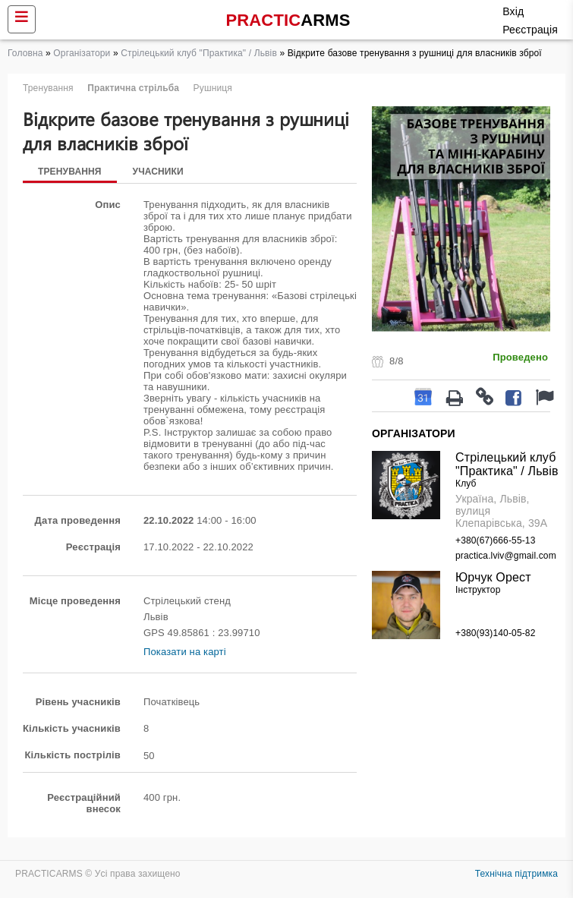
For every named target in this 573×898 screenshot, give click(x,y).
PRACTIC (288, 20)
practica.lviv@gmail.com (505, 555)
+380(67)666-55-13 (495, 540)
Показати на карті (184, 651)
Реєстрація (530, 30)
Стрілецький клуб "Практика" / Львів (199, 53)
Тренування (70, 171)
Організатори (81, 53)
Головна (25, 53)
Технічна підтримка (516, 873)
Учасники (158, 171)
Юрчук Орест (493, 577)
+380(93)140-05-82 (495, 633)
